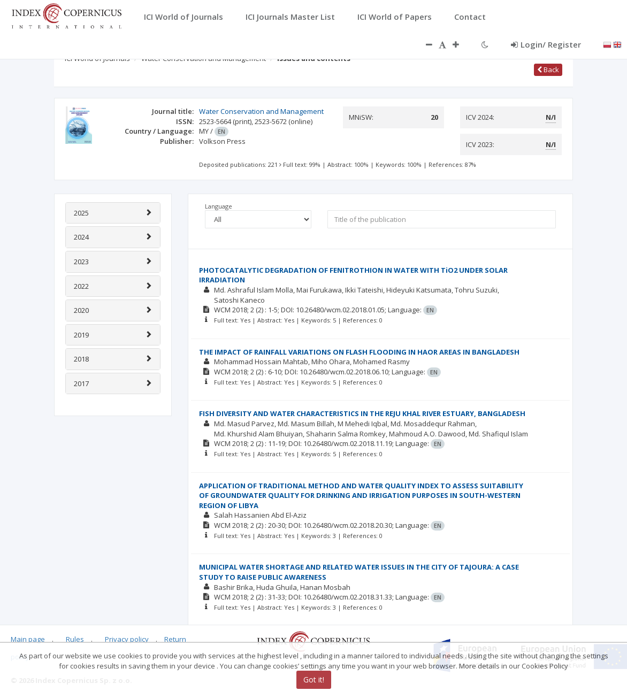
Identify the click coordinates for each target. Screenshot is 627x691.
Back (548, 69)
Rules (75, 639)
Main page (28, 639)
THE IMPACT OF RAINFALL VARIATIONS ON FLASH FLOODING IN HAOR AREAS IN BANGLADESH (359, 352)
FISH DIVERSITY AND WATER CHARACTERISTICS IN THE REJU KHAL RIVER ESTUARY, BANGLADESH (362, 413)
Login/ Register (546, 44)
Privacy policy (127, 639)
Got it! (313, 679)
